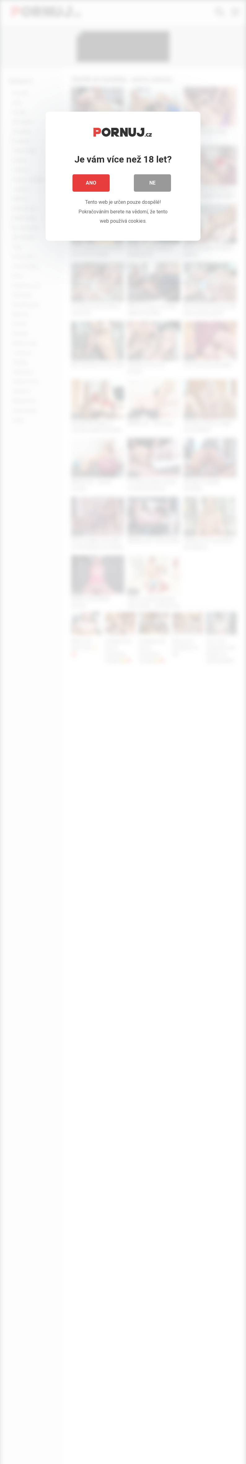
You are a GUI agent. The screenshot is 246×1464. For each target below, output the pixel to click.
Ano (91, 183)
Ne (152, 183)
